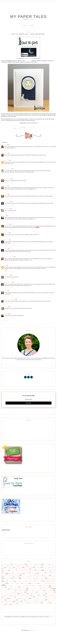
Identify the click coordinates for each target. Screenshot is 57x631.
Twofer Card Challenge (11, 603)
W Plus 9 (31, 603)
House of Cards (33, 576)
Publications (30, 590)
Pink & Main (36, 585)
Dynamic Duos (33, 573)
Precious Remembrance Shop (17, 589)
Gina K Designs (38, 575)
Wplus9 (8, 604)
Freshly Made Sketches (13, 575)
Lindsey (6, 306)
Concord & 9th (47, 570)
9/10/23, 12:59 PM (9, 261)
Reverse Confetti (39, 128)
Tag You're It (30, 596)
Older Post (4, 323)
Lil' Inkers (39, 579)
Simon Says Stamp (12, 593)
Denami (47, 572)
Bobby (5, 248)
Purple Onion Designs (38, 590)
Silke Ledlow (7, 275)
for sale (4, 575)
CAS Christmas (9, 567)
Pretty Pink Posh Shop (21, 590)
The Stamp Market (7, 601)
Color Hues (5, 570)
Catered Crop (52, 567)
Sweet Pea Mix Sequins (50, 595)
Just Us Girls (28, 60)
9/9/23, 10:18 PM (8, 220)
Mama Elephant (51, 580)
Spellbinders (42, 593)
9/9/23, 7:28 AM (8, 149)
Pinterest (8, 587)
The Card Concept (25, 598)
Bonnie (5, 194)
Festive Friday (41, 573)
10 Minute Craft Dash (6, 564)
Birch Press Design (22, 565)
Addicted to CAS (31, 564)
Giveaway (53, 575)
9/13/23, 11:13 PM (9, 317)
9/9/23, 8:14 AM (8, 156)
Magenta (44, 579)
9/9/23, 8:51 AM (8, 165)
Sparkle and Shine (35, 593)
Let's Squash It (22, 579)
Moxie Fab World (38, 581)
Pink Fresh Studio (45, 585)
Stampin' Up (8, 595)
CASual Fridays (45, 567)
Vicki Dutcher (7, 178)
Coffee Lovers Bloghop (50, 568)
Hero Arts (16, 576)
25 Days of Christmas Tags (18, 564)
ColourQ (39, 570)
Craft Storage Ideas (8, 572)
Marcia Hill (6, 224)
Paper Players (25, 583)
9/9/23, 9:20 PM (8, 212)
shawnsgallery (4, 593)
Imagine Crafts (40, 576)
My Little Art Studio (13, 583)
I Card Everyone (7, 168)
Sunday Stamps (35, 595)
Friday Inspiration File (25, 575)
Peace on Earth (8, 585)
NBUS (19, 583)
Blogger (50, 616)
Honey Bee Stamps (24, 576)
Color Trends (20, 570)
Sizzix (30, 593)
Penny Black (29, 585)
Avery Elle (5, 565)
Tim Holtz (24, 601)
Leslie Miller (7, 201)
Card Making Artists (39, 565)
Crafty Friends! (16, 572)
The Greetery (21, 600)
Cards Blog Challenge (48, 565)
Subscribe (28, 403)
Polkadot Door (23, 587)
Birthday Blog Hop (31, 565)
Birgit (5, 144)
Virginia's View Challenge (23, 603)
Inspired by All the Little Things (27, 578)
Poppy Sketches (30, 587)
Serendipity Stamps (50, 592)
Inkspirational (8, 578)
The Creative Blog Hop (42, 598)
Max (5, 581)
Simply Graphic (23, 593)
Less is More (16, 579)
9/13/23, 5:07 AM (8, 287)
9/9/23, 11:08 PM (8, 236)
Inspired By (16, 578)
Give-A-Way (46, 575)
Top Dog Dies (45, 601)
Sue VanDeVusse (8, 282)
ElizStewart (6, 208)
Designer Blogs (32, 630)
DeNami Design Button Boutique (16, 573)
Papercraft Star (42, 583)
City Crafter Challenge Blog (23, 568)
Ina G (5, 290)
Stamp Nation (49, 593)
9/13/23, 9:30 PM (8, 310)
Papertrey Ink (50, 583)
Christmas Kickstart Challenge (9, 568)
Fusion (32, 575)
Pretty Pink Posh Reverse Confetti (8, 590)
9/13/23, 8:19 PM (8, 303)
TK (5, 215)
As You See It (53, 564)
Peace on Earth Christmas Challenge (19, 585)
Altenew (39, 564)
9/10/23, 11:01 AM (9, 244)
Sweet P (41, 595)
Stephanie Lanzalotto (8, 256)
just (35, 578)
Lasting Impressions (51, 578)
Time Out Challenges (31, 601)
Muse (46, 581)
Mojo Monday (30, 581)
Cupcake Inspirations (34, 572)
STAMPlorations (15, 595)
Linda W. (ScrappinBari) (9, 299)
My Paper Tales (28, 17)
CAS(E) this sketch (28, 567)
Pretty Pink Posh (45, 589)
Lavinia (4, 579)
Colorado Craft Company (23, 128)
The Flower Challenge (11, 600)
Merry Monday (19, 581)
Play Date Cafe (15, 587)
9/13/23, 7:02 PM (8, 295)
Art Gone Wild (46, 564)
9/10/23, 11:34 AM (9, 253)
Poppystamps (44, 587)
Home (24, 25)
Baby (9, 565)
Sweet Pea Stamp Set (9, 596)
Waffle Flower (37, 603)
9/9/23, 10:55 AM (8, 190)
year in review (14, 604)
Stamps (20, 595)
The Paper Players (39, 600)
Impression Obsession (49, 576)
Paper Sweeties (34, 583)
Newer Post (53, 323)
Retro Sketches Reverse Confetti (7, 592)
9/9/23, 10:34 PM (8, 229)
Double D (26, 573)
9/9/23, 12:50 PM (8, 205)
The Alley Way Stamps (14, 598)
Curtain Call (41, 572)
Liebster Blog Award (31, 579)
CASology (37, 567)
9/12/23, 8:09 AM (8, 271)
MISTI (24, 581)
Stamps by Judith (26, 595)
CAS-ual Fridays (18, 567)
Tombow (39, 601)
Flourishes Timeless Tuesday (50, 573)
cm (5, 265)
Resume (32, 25)
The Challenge (33, 598)
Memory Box (11, 581)
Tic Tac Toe (17, 601)
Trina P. (6, 313)
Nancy (5, 153)
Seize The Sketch (41, 592)
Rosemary (6, 239)
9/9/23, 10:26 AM (8, 182)
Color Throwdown (13, 570)
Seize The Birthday (31, 592)
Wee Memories (46, 603)
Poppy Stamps (37, 587)
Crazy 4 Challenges (25, 572)
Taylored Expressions (39, 596)
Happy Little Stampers (8, 576)
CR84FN (53, 570)
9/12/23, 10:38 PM (9, 278)
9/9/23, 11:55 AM (8, 198)
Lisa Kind (6, 160)
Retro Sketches (49, 590)
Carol (5, 185)
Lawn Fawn (10, 579)
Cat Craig (6, 232)
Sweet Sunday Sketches (20, 596)
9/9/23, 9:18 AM (8, 175)
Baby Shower (14, 565)
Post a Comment (4, 320)
